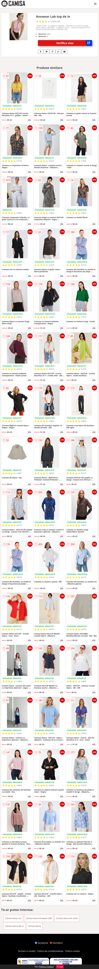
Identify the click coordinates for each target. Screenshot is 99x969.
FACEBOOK (41, 943)
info (29, 120)
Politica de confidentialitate (50, 951)
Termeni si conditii (27, 951)
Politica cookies (72, 951)
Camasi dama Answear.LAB (39, 918)
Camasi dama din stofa (67, 918)
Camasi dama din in (14, 926)
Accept (60, 966)
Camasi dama (34, 926)
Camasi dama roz (13, 918)
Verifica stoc (74, 43)
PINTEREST (56, 943)
